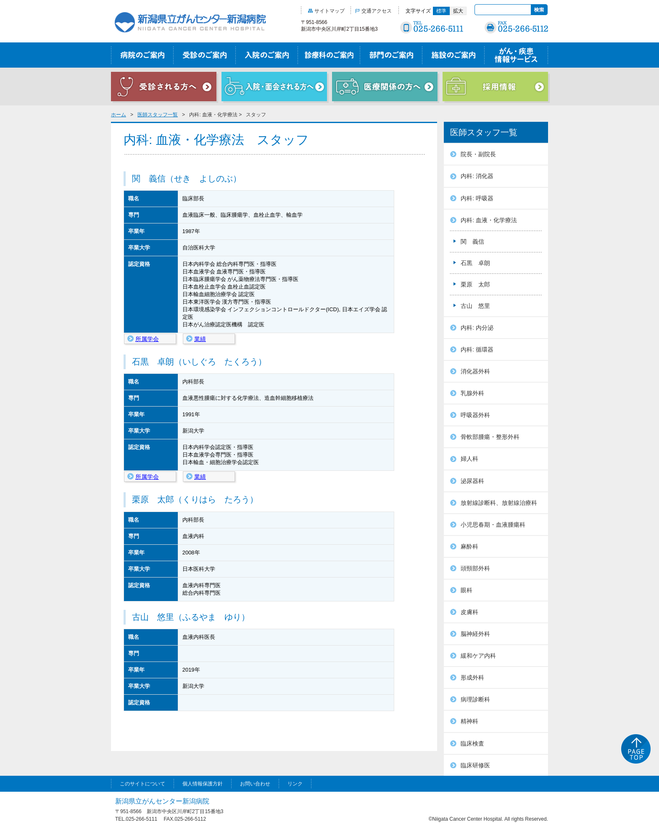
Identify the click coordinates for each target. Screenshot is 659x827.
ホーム (118, 115)
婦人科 (469, 458)
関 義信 (472, 241)
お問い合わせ (255, 784)
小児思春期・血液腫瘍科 (493, 524)
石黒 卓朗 (475, 263)
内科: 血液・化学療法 (489, 220)
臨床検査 (472, 743)
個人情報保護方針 (202, 784)
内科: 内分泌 (477, 327)
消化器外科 (475, 371)
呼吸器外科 (475, 415)
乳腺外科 (472, 393)
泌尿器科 (472, 481)
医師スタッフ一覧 (157, 115)
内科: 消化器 (477, 176)
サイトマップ (326, 11)
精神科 (469, 721)
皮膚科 (469, 612)
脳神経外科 (475, 633)
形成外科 (472, 677)
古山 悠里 (475, 305)
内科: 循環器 (477, 349)
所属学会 (147, 339)
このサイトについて (142, 784)
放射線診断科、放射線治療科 (499, 502)
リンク (295, 784)
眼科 (466, 590)
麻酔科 (469, 546)
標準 (441, 11)
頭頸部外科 (475, 568)
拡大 (458, 11)
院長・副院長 (478, 154)
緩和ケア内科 (478, 655)
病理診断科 (475, 699)
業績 (200, 339)
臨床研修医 (475, 765)
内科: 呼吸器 (477, 198)
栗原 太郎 (475, 284)
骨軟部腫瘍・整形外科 (490, 436)
